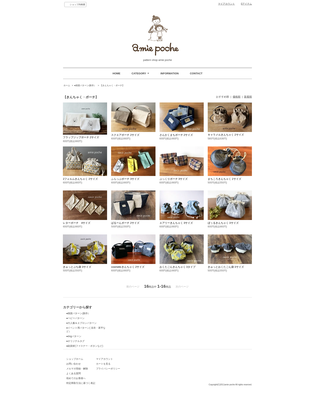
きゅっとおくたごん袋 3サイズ (226, 266)
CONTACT (196, 73)
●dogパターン (73, 336)
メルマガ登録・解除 (77, 376)
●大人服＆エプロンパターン (81, 323)
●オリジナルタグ (75, 341)
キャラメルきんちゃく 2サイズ (226, 134)
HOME (116, 73)
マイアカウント (226, 3)
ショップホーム (74, 367)
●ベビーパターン (75, 318)
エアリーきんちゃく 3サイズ (176, 222)
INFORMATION (170, 73)
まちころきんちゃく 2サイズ (224, 178)
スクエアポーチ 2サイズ (125, 134)
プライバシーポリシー (124, 376)
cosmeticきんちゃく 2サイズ (127, 266)
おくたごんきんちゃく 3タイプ (178, 266)
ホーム (66, 85)
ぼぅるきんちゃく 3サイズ (223, 222)
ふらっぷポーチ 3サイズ (125, 178)
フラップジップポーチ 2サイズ (81, 137)
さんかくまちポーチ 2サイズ (176, 134)
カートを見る (119, 371)
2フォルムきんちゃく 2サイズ (80, 178)
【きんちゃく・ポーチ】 (112, 85)
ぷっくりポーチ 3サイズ (174, 178)
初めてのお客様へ (76, 386)
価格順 (236, 96)
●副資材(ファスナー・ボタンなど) (84, 346)
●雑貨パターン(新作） (85, 85)
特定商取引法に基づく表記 (80, 391)
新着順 (248, 96)
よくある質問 (73, 381)
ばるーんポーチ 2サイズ (125, 222)
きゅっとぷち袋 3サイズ (77, 266)
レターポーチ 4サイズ (76, 222)
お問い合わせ (73, 371)
